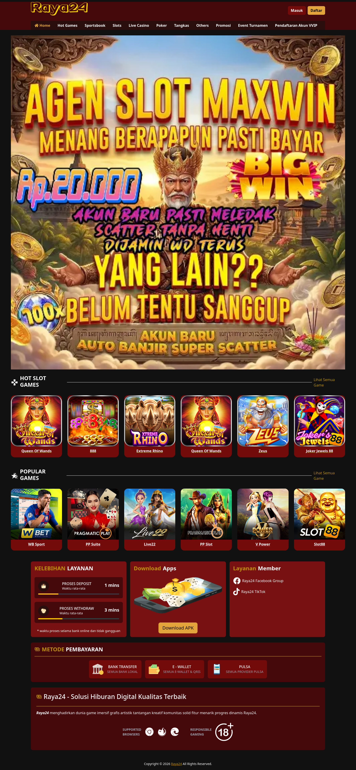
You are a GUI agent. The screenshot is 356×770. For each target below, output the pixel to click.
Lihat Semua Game (324, 382)
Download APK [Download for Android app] (178, 628)
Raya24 (176, 764)
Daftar (316, 10)
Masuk (297, 10)
